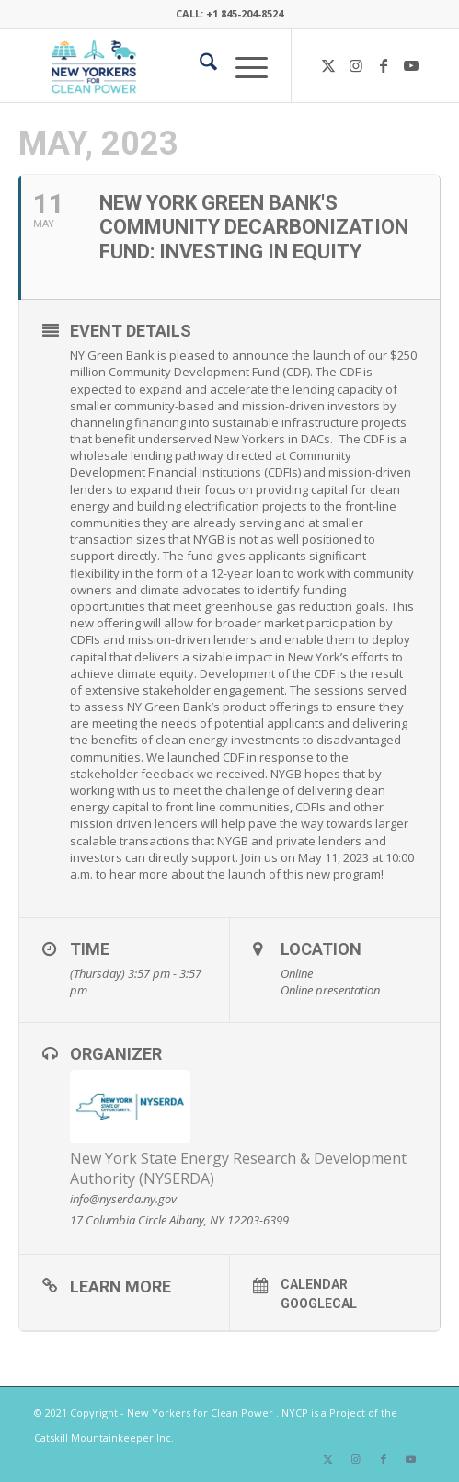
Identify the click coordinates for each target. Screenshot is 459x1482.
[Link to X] (328, 65)
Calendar (314, 1284)
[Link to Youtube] (411, 65)
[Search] (199, 65)
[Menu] (242, 65)
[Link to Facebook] (383, 65)
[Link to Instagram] (356, 65)
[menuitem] (199, 65)
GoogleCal (319, 1303)
